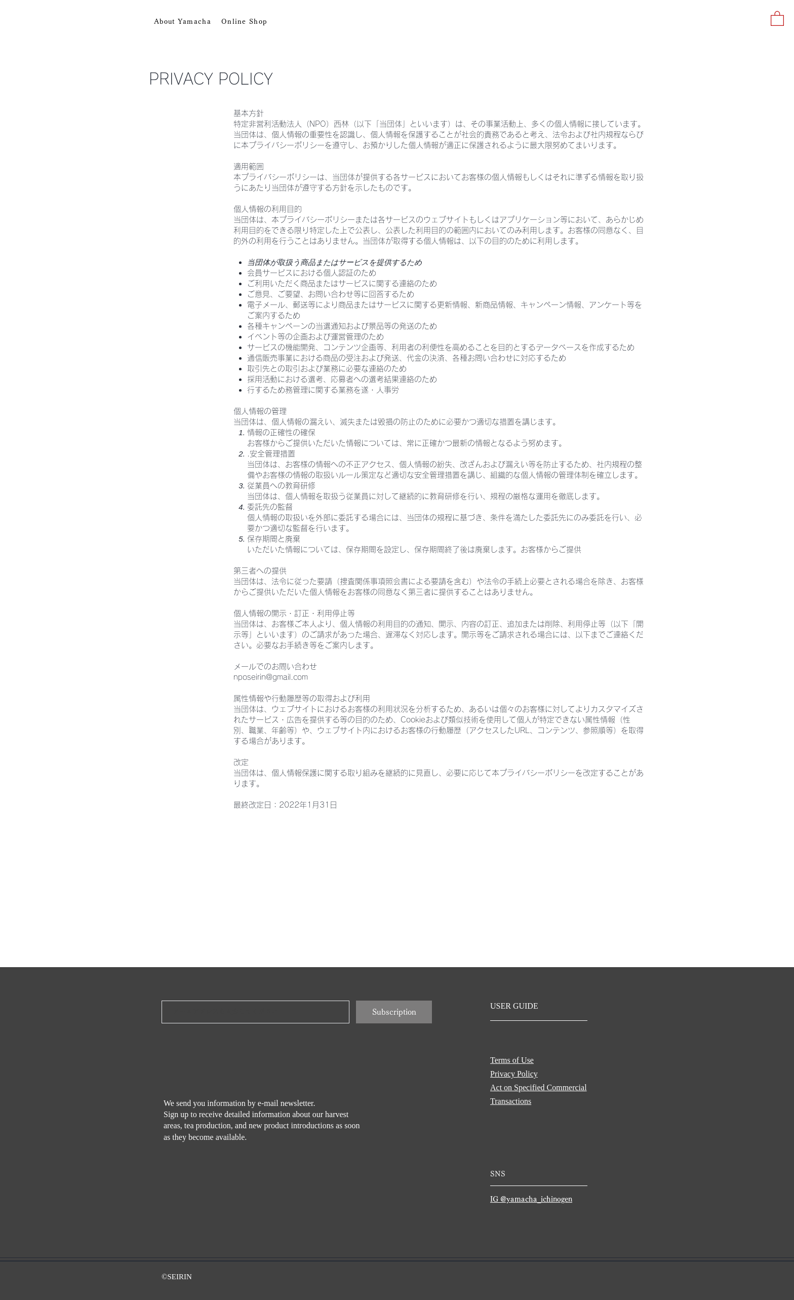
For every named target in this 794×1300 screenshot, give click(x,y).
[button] (777, 18)
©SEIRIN (177, 1277)
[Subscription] (394, 1012)
